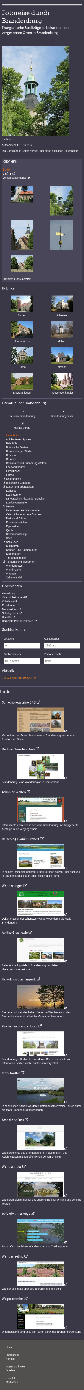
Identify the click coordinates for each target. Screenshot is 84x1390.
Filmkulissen (13, 470)
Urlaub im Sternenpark (19, 979)
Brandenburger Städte (19, 451)
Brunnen (11, 459)
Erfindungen (9, 605)
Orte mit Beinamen (13, 597)
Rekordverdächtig (16, 534)
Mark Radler (11, 1073)
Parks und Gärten (16, 518)
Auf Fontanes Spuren (18, 439)
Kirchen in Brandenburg (19, 1026)
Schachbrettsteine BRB (19, 702)
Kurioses (11, 490)
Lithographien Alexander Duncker (25, 498)
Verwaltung (8, 593)
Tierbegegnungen (16, 557)
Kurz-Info (11, 1378)
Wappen (11, 573)
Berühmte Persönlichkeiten (17, 621)
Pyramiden (12, 526)
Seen (9, 538)
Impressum (12, 1354)
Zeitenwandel (14, 577)
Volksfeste (8, 601)
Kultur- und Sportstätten (20, 486)
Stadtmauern (13, 553)
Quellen (10, 530)
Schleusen (12, 541)
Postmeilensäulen (16, 522)
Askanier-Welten (14, 792)
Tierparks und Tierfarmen (20, 561)
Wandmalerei (13, 569)
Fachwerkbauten (16, 467)
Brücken (11, 455)
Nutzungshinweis (16, 1366)
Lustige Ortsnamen (17, 502)
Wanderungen (12, 886)
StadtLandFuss (13, 1120)
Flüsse (10, 474)
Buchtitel (7, 617)
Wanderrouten (14, 565)
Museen (10, 506)
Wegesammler (12, 1298)
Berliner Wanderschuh (18, 749)
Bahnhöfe (11, 443)
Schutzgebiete (10, 613)
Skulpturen (12, 545)
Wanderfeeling (13, 1256)
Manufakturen (10, 609)
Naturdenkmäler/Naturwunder (23, 510)
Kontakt (10, 1358)
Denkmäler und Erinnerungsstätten (26, 463)
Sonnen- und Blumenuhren (21, 549)
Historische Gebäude (18, 482)
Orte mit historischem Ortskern (24, 514)
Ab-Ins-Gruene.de (15, 932)
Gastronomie (13, 478)
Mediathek (12, 1382)
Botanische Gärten (17, 447)
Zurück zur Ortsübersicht (17, 278)
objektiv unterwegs (16, 1213)
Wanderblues (11, 1166)
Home (9, 1347)
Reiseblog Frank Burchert (20, 839)
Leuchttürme (13, 494)
